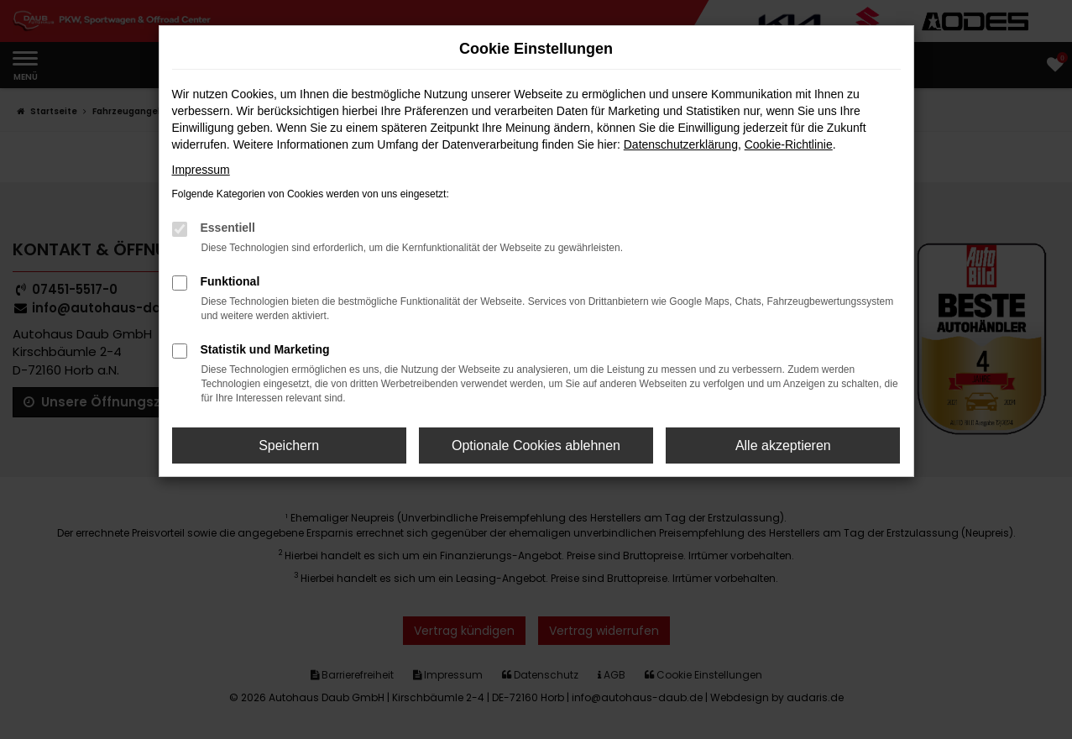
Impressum (201, 169)
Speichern (289, 445)
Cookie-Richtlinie (789, 144)
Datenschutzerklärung (681, 144)
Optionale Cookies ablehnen (536, 445)
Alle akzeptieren (783, 445)
